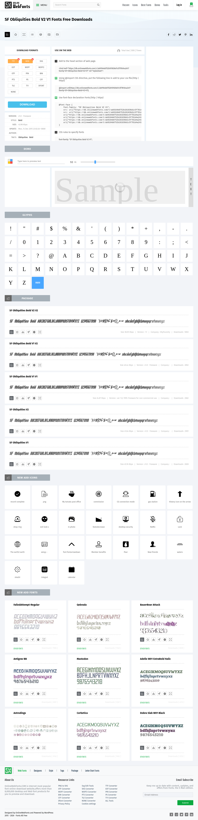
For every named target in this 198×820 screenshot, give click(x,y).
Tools (166, 5)
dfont (41, 86)
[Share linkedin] (191, 34)
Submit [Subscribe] (185, 803)
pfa (27, 73)
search (98, 5)
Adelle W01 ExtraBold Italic (155, 658)
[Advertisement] (169, 94)
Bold (20, 120)
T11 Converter (111, 798)
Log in (179, 5)
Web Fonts (22, 771)
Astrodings (20, 712)
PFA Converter (111, 792)
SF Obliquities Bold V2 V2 (23, 310)
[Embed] (34, 332)
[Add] (7, 34)
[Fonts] (57, 34)
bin (41, 73)
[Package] (40, 34)
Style (51, 771)
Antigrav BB (20, 658)
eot (13, 67)
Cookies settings (89, 804)
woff (27, 67)
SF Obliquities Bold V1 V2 (23, 343)
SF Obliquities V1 (18, 442)
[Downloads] (23, 332)
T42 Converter (87, 798)
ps (27, 79)
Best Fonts (146, 5)
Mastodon (82, 658)
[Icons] (49, 34)
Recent (125, 5)
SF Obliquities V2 (19, 409)
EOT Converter (111, 789)
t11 (27, 86)
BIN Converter (64, 795)
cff (41, 79)
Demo (157, 5)
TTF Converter (111, 786)
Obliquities (23, 137)
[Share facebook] (169, 34)
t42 (13, 86)
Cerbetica (82, 712)
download (27, 104)
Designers (38, 771)
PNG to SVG (63, 786)
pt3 (13, 79)
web (27, 61)
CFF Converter (64, 798)
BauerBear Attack (150, 604)
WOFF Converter (65, 792)
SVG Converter (88, 789)
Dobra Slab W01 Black (152, 712)
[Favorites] (15, 34)
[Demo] (24, 34)
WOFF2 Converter (89, 792)
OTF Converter (64, 789)
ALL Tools (109, 801)
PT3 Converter (88, 795)
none (13, 92)
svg (41, 61)
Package (74, 771)
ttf (13, 61)
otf (13, 73)
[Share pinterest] (186, 34)
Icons (135, 5)
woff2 (41, 67)
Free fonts (19, 5)
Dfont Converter (65, 801)
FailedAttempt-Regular (27, 604)
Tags (62, 771)
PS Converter (110, 795)
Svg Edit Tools (88, 786)
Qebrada (82, 604)
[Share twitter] (180, 34)
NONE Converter (89, 801)
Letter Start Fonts (92, 771)
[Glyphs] (32, 34)
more (37, 282)
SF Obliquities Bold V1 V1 (23, 376)
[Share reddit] (174, 34)
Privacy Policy (64, 804)
